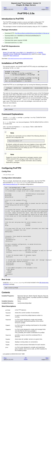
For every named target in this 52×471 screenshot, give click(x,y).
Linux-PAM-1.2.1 (21, 52)
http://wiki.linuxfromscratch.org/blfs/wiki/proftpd (20, 58)
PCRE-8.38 (17, 54)
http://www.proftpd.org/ (10, 183)
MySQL (40, 52)
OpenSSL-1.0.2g (8, 54)
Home (25, 9)
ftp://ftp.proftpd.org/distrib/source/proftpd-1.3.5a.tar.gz (32, 33)
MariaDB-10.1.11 (32, 52)
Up (25, 7)
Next (47, 7)
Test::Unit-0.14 (14, 55)
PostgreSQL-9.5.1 (26, 54)
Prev (5, 7)
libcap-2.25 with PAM (9, 52)
